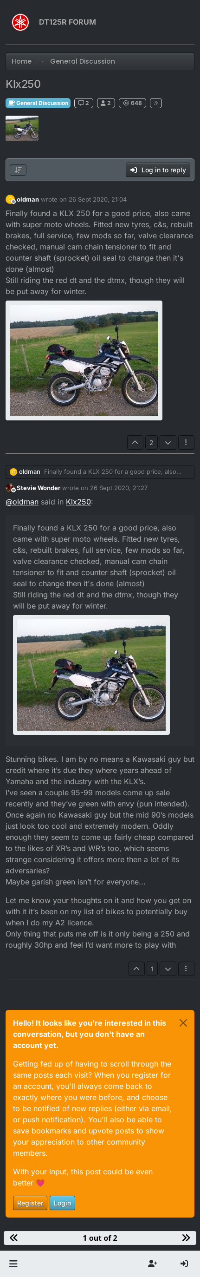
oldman (28, 199)
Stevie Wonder (38, 487)
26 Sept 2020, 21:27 (119, 487)
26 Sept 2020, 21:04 (98, 199)
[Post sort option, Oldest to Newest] (18, 170)
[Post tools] (186, 442)
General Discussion (38, 102)
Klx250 (78, 501)
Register (30, 1203)
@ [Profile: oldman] (22, 501)
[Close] (183, 1023)
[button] (13, 1264)
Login (62, 1203)
